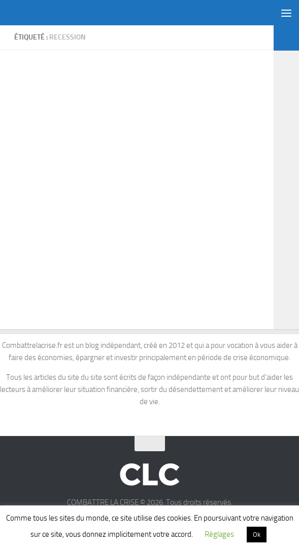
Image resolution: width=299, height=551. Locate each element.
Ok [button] (256, 534)
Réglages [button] (219, 534)
